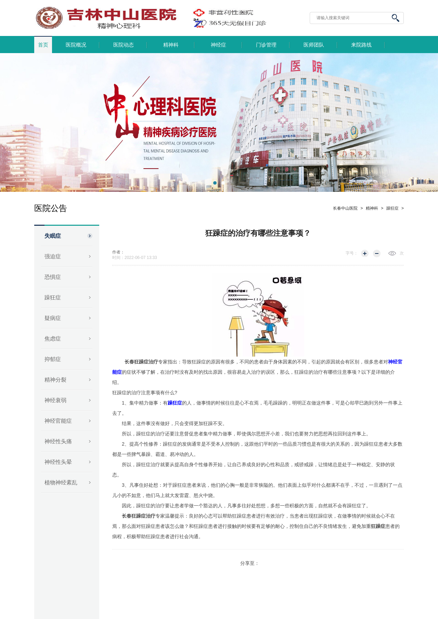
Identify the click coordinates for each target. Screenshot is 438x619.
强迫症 (52, 256)
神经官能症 (58, 421)
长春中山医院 (345, 208)
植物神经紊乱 (60, 482)
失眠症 (52, 236)
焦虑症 (52, 339)
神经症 (218, 45)
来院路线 (361, 45)
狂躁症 (378, 526)
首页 (43, 45)
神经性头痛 (58, 441)
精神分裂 (55, 380)
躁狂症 (52, 297)
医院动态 (123, 45)
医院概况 (76, 45)
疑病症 (52, 318)
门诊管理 (266, 45)
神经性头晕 (58, 462)
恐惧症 (52, 277)
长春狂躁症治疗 (141, 361)
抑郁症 (52, 359)
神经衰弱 (55, 400)
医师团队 (314, 45)
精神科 (171, 45)
